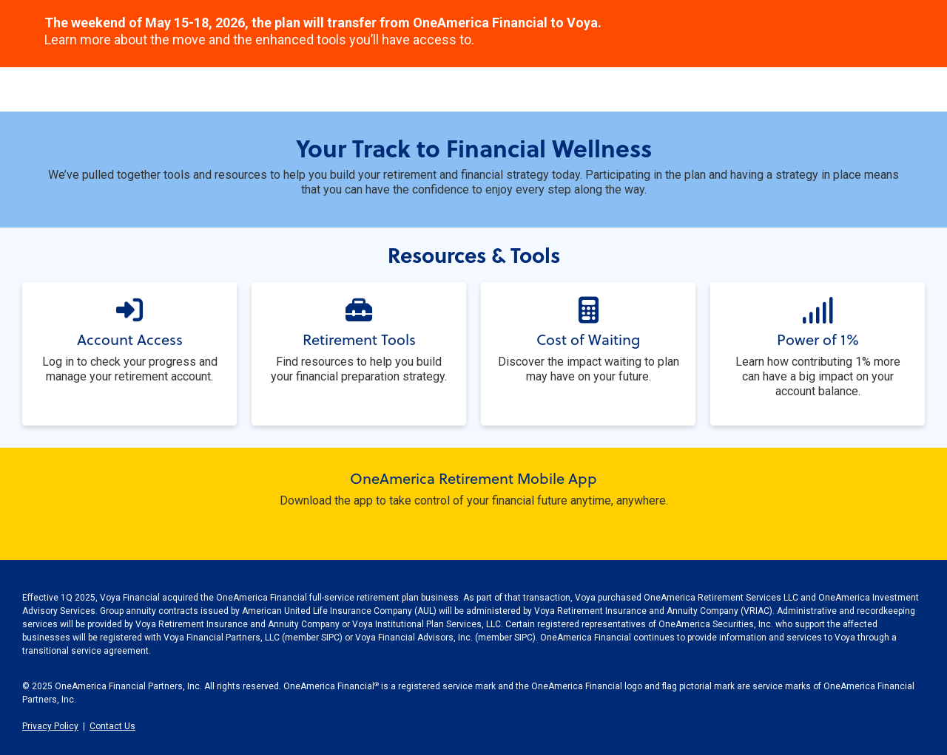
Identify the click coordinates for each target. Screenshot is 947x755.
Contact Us (112, 726)
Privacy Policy (50, 726)
